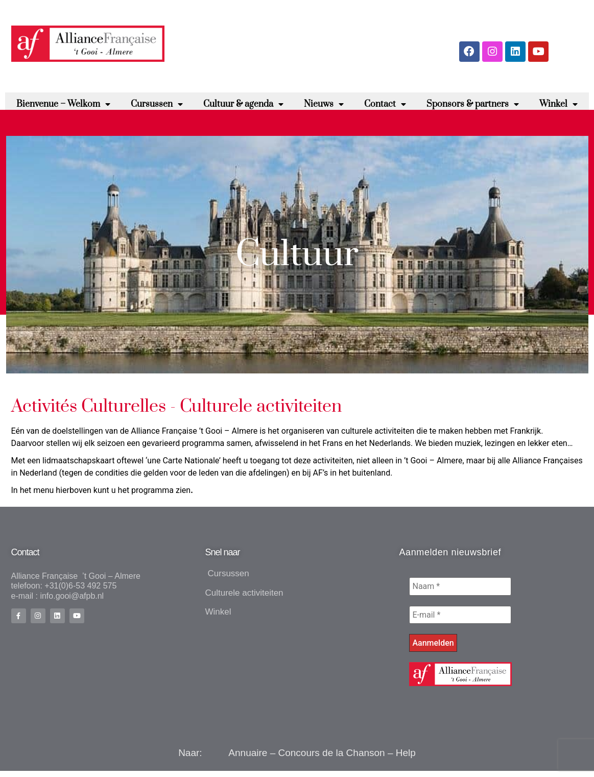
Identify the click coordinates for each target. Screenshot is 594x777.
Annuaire (247, 759)
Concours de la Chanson (331, 759)
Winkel (558, 109)
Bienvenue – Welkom (63, 109)
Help (406, 759)
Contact (385, 109)
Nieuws (324, 109)
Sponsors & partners (472, 109)
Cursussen (157, 109)
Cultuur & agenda (243, 109)
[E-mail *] (460, 620)
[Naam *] (460, 591)
